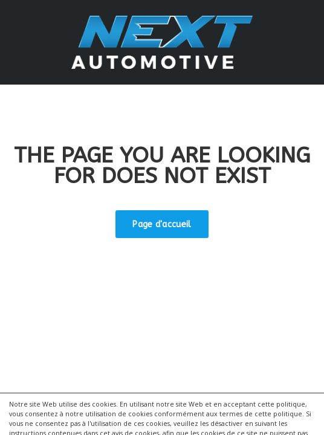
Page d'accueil (161, 224)
